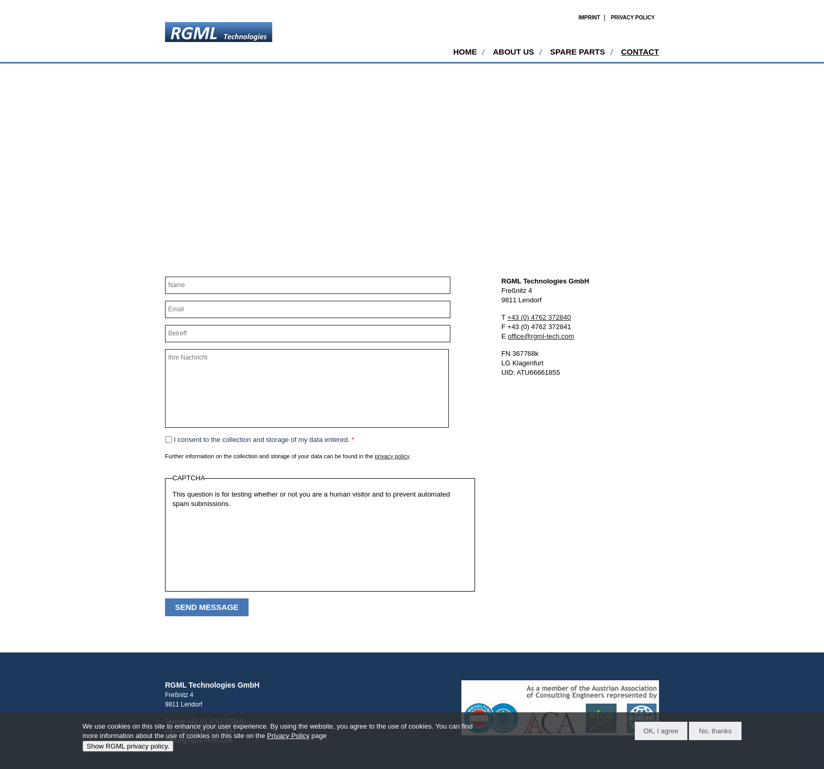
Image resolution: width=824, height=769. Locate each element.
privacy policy (392, 456)
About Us (513, 51)
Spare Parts (577, 51)
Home (465, 51)
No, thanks (715, 731)
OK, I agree (660, 731)
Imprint (589, 17)
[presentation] (215, 546)
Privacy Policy (633, 17)
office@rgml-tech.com (541, 336)
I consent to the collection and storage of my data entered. (264, 440)
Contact (640, 51)
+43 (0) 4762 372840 (539, 317)
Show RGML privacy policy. (128, 746)
